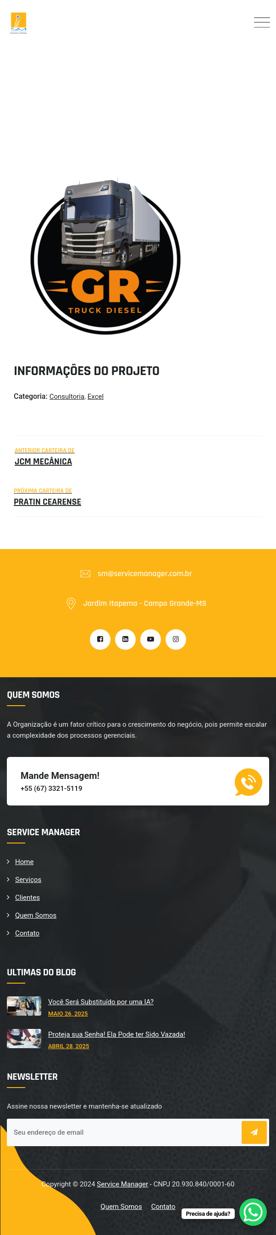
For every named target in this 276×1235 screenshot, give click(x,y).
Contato (27, 933)
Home (24, 862)
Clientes (27, 897)
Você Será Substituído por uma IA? (101, 1002)
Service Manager (122, 1184)
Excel (96, 396)
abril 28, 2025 (68, 1046)
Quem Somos (35, 915)
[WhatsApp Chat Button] (253, 1212)
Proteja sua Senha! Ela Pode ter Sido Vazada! (116, 1034)
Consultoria (67, 396)
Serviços (28, 880)
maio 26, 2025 (68, 1013)
